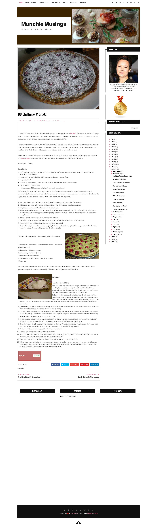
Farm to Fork (30, 2)
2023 (113, 142)
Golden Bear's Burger (119, 196)
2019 (113, 147)
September (117, 214)
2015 (113, 157)
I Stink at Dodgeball (118, 199)
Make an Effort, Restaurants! (120, 209)
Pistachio (29, 355)
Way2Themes (74, 513)
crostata (51, 121)
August (116, 217)
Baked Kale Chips (117, 202)
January (116, 234)
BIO (135, 88)
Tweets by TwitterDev (68, 396)
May (115, 224)
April (115, 227)
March (115, 229)
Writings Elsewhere (59, 2)
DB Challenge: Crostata (119, 179)
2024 (113, 139)
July (115, 219)
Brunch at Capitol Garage (120, 186)
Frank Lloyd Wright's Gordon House (122, 176)
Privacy (83, 2)
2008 (113, 239)
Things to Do (44, 2)
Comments (61, 121)
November (117, 174)
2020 (113, 144)
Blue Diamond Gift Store (119, 206)
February (116, 232)
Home (21, 2)
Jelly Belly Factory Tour (119, 189)
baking (46, 121)
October (116, 212)
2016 (113, 154)
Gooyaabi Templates (92, 513)
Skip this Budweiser (118, 192)
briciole (73, 134)
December (117, 171)
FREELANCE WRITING (125, 90)
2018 (113, 149)
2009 (113, 237)
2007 (113, 242)
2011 (113, 167)
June (115, 222)
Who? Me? (73, 2)
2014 (113, 159)
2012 (113, 164)
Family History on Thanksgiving (121, 182)
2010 (113, 169)
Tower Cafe (25, 158)
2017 (113, 152)
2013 (113, 162)
